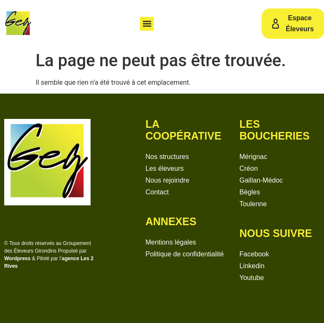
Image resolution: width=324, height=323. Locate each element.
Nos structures (167, 156)
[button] (147, 24)
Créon (248, 168)
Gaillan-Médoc (261, 180)
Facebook (254, 254)
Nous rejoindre (167, 180)
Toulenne (253, 203)
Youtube (251, 277)
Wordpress (17, 258)
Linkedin (252, 265)
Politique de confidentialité (184, 254)
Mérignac (253, 156)
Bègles (249, 192)
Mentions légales (170, 242)
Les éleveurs (164, 168)
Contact (157, 192)
